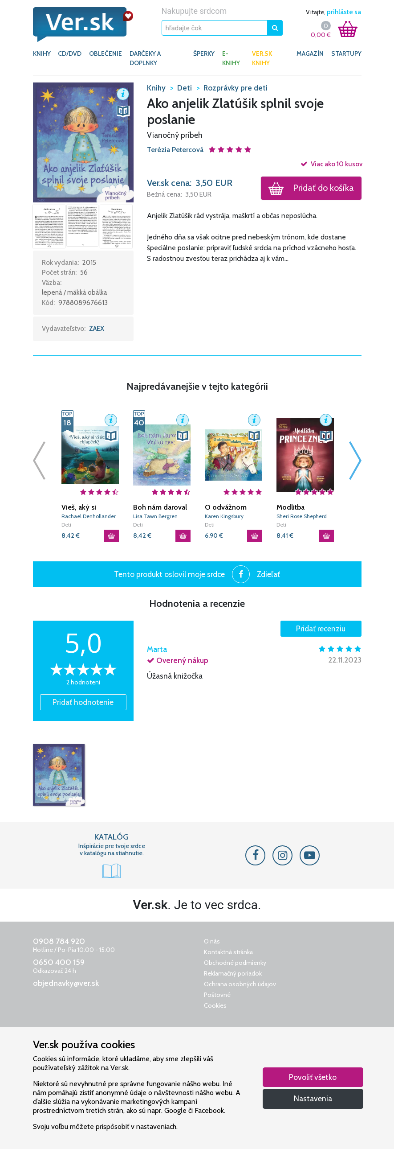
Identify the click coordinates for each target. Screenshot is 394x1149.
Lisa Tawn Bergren (155, 516)
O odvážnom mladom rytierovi (232, 507)
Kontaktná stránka (228, 952)
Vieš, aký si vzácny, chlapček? (89, 507)
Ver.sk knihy (262, 58)
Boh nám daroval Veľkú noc (160, 507)
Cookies (215, 1005)
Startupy (346, 53)
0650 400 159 (59, 962)
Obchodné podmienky (235, 963)
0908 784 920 (59, 941)
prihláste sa (344, 12)
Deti (66, 524)
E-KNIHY (231, 58)
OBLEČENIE (105, 53)
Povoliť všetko (313, 1077)
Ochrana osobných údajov (240, 984)
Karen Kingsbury (224, 516)
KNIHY (42, 53)
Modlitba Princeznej (292, 507)
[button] (83, 142)
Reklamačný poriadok (233, 973)
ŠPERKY (204, 53)
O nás (212, 941)
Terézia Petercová (176, 149)
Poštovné (217, 995)
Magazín (310, 53)
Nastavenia (313, 1098)
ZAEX (96, 329)
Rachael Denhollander (88, 516)
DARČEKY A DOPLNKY (145, 58)
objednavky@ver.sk (66, 983)
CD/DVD (69, 53)
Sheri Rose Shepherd (301, 516)
